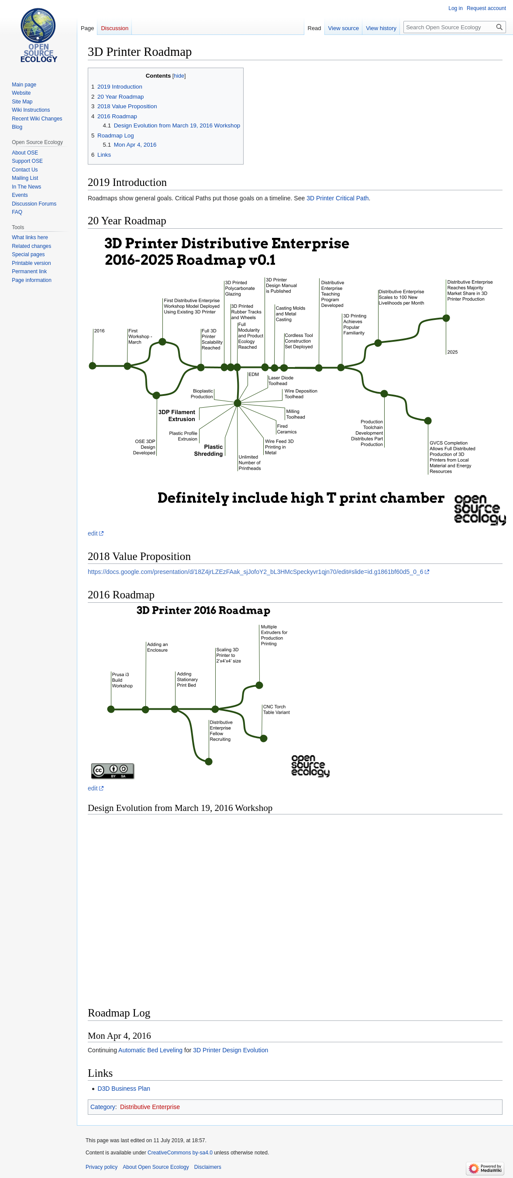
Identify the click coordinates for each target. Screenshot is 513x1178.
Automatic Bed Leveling (150, 1050)
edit (93, 533)
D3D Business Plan (123, 1088)
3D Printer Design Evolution (230, 1050)
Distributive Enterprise (150, 1106)
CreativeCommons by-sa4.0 (180, 1153)
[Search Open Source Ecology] (454, 27)
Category (102, 1106)
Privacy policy (101, 1167)
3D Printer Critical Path (337, 198)
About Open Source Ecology (156, 1167)
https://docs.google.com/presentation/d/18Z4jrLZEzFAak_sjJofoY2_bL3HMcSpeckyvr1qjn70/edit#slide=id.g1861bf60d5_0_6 (255, 571)
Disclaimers (207, 1167)
